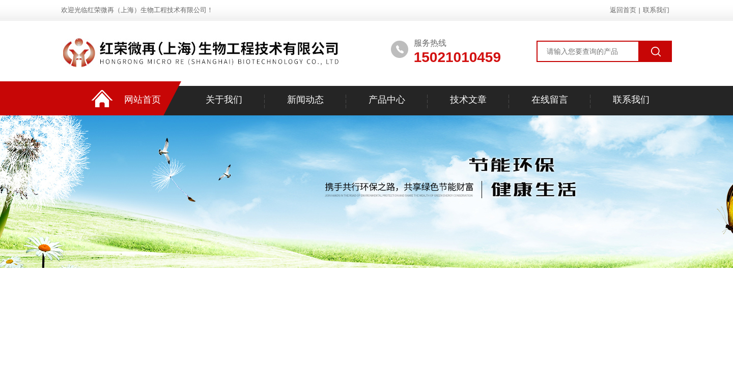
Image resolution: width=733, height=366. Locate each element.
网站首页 (142, 100)
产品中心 (387, 100)
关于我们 (224, 100)
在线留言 (549, 100)
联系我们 (656, 10)
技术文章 (468, 100)
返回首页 (623, 10)
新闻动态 (305, 100)
